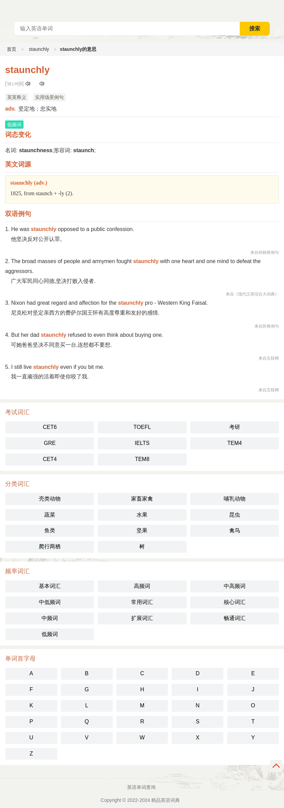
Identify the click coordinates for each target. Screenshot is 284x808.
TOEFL (142, 427)
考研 (234, 427)
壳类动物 (50, 499)
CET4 (50, 459)
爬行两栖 (50, 546)
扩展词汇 (142, 618)
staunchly (39, 49)
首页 (11, 49)
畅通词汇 (235, 618)
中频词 (50, 618)
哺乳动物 (235, 499)
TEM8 (142, 459)
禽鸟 (234, 530)
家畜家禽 (142, 499)
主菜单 (278, 10)
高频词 (142, 586)
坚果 (142, 530)
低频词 (50, 634)
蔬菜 (49, 515)
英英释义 (16, 97)
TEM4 (234, 443)
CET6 (50, 427)
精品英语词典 (165, 800)
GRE (50, 443)
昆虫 (234, 515)
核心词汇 (235, 602)
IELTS (142, 443)
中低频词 (50, 602)
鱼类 (49, 530)
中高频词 (235, 586)
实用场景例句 (49, 97)
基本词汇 (50, 586)
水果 (142, 515)
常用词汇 (142, 602)
